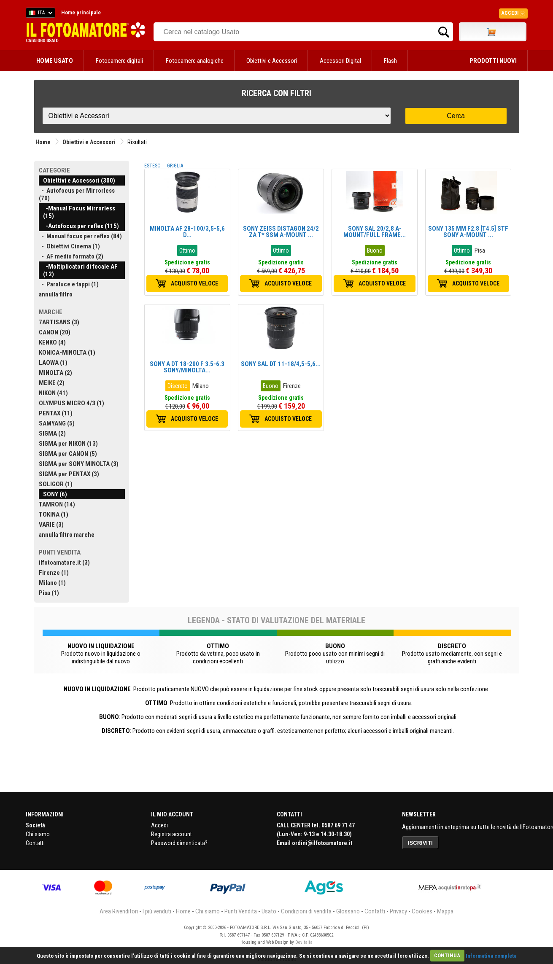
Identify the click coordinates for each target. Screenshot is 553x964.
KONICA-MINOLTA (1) (67, 352)
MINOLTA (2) (55, 373)
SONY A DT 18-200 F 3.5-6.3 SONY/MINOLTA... (187, 367)
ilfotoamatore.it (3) (64, 562)
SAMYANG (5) (57, 423)
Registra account (171, 834)
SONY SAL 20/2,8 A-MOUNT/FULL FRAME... (374, 232)
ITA (39, 14)
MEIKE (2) (52, 383)
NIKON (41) (53, 393)
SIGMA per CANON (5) (68, 454)
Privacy (398, 911)
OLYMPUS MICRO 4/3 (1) (71, 403)
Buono (375, 250)
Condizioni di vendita (306, 911)
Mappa (445, 911)
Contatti (35, 843)
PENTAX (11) (56, 413)
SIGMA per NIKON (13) (68, 443)
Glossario (348, 911)
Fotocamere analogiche (195, 61)
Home (43, 142)
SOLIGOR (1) (56, 484)
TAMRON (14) (57, 504)
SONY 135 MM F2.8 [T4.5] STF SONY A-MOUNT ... (468, 232)
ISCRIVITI (420, 843)
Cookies (422, 911)
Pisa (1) (49, 593)
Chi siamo (38, 834)
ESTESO (152, 166)
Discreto (177, 385)
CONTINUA (447, 955)
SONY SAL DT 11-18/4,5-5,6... (281, 364)
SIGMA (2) (52, 433)
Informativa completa (491, 955)
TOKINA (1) (53, 514)
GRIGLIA (175, 166)
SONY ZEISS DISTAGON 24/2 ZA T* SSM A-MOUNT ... (281, 232)
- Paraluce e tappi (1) (69, 284)
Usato (269, 911)
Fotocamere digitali (119, 61)
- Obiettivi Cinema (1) (69, 246)
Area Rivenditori (119, 911)
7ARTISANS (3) (59, 322)
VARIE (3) (51, 524)
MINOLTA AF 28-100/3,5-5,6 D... (187, 232)
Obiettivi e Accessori (271, 61)
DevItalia (304, 942)
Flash (390, 61)
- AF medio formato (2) (71, 256)
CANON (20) (54, 332)
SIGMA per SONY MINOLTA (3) (79, 464)
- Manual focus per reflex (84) (80, 236)
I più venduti (157, 911)
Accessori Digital (340, 61)
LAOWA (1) (53, 362)
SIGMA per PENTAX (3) (69, 474)
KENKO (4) (52, 342)
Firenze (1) (54, 572)
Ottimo (187, 250)
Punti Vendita (240, 911)
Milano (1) (52, 583)
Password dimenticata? (179, 843)
